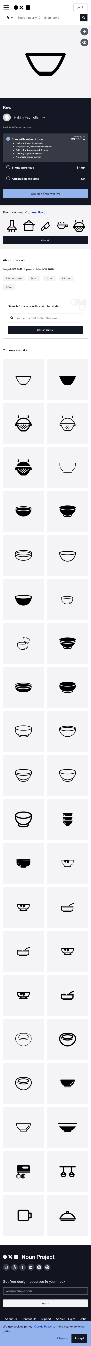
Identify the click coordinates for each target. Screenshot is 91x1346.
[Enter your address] (45, 1291)
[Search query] (45, 318)
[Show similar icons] (84, 42)
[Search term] (47, 17)
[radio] (45, 148)
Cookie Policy (43, 1326)
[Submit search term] (83, 17)
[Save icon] (84, 31)
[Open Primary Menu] (6, 8)
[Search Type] (9, 17)
